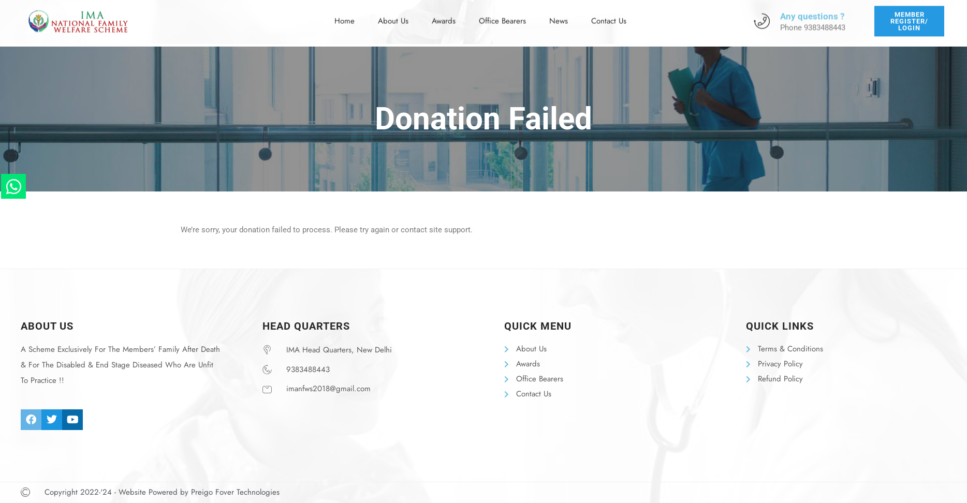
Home (344, 16)
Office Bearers (502, 16)
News (558, 16)
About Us (393, 16)
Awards (444, 16)
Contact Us (608, 16)
